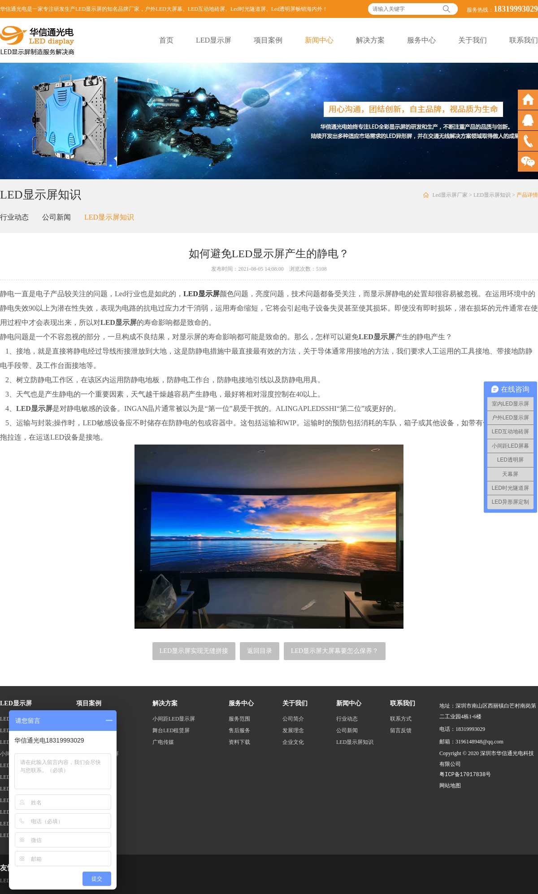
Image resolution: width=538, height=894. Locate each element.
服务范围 (239, 719)
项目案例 (268, 40)
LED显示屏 (213, 40)
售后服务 (239, 730)
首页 (166, 40)
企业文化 (293, 742)
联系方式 (401, 719)
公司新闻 (56, 217)
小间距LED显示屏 (173, 719)
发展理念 (293, 730)
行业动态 (14, 217)
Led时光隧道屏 (248, 9)
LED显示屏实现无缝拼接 (194, 651)
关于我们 (472, 40)
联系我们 (523, 40)
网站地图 (450, 785)
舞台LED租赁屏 (171, 730)
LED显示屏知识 (492, 195)
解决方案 (370, 40)
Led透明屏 (283, 9)
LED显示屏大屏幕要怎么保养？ (334, 651)
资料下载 (239, 742)
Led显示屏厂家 (450, 195)
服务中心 (421, 40)
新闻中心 (319, 40)
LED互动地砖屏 (206, 9)
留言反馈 (401, 730)
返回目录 (259, 651)
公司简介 (293, 719)
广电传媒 (163, 742)
